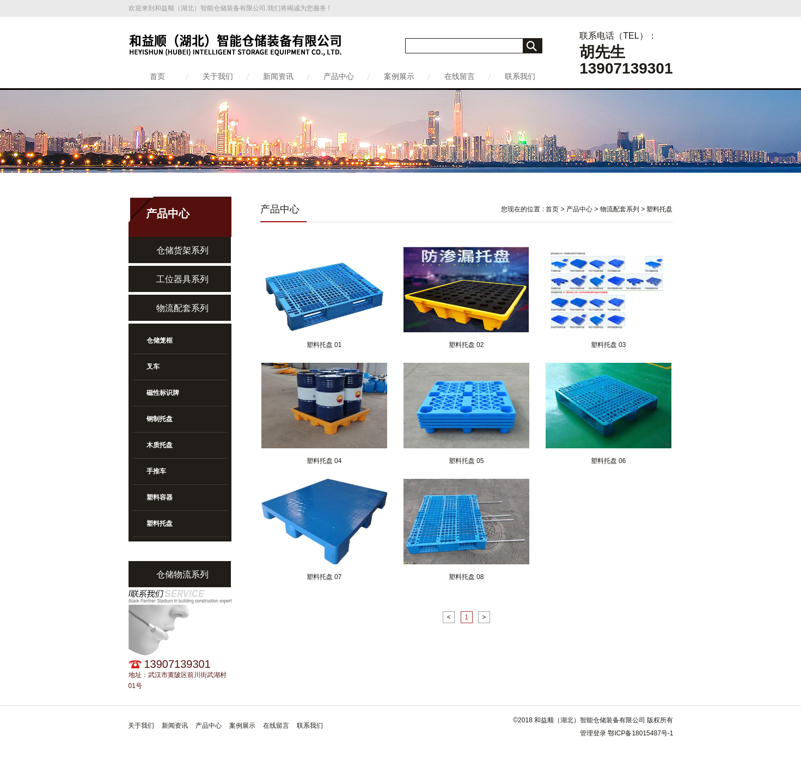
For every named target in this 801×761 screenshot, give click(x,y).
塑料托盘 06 (608, 461)
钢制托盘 (159, 419)
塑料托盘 (159, 523)
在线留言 (459, 76)
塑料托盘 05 (466, 461)
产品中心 (338, 76)
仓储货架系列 (182, 250)
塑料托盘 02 (466, 345)
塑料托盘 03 (608, 345)
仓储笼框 (159, 340)
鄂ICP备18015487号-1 (640, 733)
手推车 (156, 471)
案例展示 (399, 76)
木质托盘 (159, 445)
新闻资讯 (278, 76)
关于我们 (218, 76)
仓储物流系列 (182, 574)
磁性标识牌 (162, 393)
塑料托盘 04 (324, 461)
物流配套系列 (182, 308)
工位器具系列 (182, 279)
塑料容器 (159, 497)
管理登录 (593, 733)
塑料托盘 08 (466, 577)
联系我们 (520, 76)
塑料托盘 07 (324, 577)
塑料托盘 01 (324, 345)
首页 (157, 76)
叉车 (153, 366)
